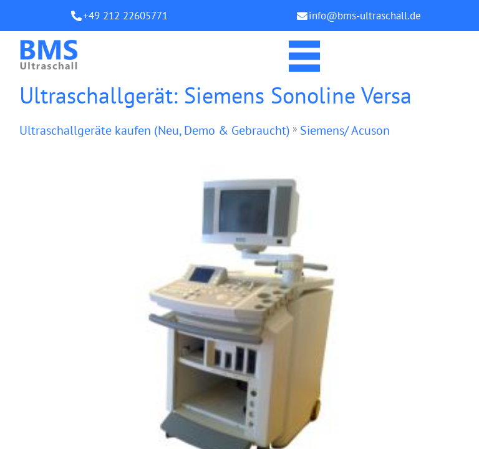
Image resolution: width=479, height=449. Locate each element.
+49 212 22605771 (125, 15)
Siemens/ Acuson (345, 130)
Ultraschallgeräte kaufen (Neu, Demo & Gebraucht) (154, 130)
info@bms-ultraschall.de (365, 15)
